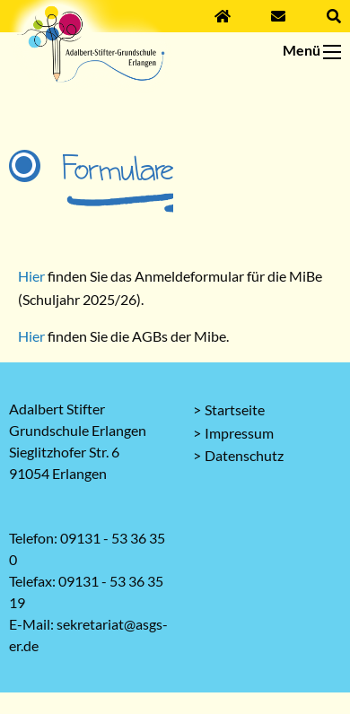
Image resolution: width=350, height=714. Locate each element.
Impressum (239, 432)
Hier (33, 275)
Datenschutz (244, 455)
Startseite (235, 409)
